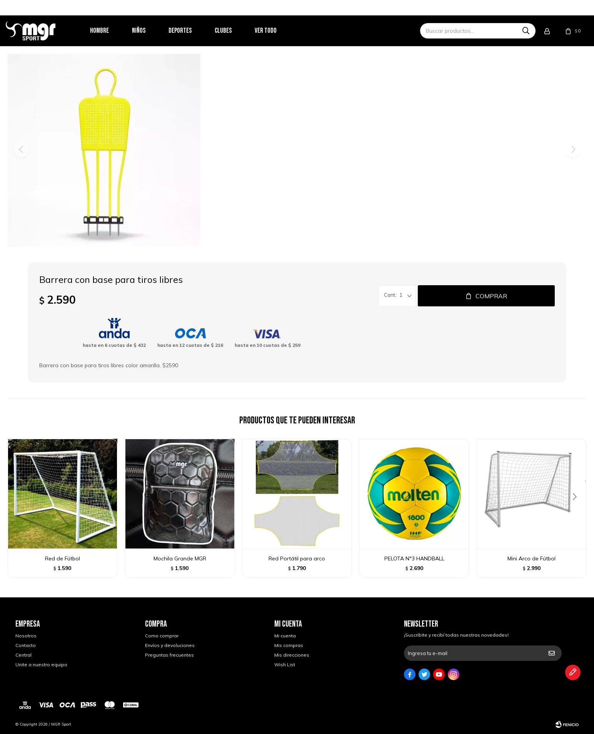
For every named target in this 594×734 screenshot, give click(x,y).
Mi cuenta (285, 636)
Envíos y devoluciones (170, 645)
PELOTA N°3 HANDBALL (414, 558)
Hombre (109, 31)
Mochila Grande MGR (180, 558)
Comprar (491, 296)
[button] (577, 512)
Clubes (232, 31)
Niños (148, 31)
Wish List (284, 664)
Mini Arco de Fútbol (531, 558)
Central (23, 655)
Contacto (25, 645)
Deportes (189, 31)
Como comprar (162, 636)
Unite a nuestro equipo (41, 664)
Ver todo (275, 31)
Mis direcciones (291, 655)
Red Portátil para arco (297, 558)
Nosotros (26, 636)
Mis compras (288, 645)
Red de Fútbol (62, 558)
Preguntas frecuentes (169, 655)
